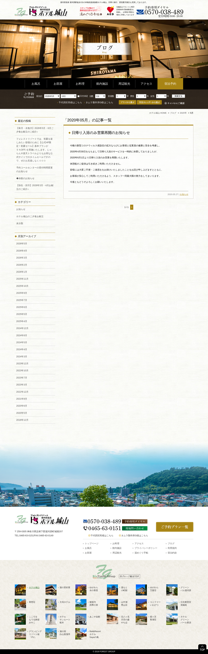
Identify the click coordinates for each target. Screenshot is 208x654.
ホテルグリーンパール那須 (186, 619)
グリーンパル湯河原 (186, 589)
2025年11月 (22, 278)
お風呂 (36, 83)
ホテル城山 (34, 587)
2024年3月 (21, 356)
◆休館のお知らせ (25, 178)
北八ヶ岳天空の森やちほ (125, 619)
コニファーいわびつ (155, 603)
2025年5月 (21, 314)
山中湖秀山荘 (124, 603)
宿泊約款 (172, 552)
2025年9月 (21, 293)
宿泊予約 (170, 83)
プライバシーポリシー (146, 548)
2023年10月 (22, 370)
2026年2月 (21, 265)
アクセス (146, 83)
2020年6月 (21, 405)
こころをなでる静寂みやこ (34, 619)
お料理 (80, 83)
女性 (152, 96)
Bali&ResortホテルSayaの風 (95, 634)
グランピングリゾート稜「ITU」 (35, 634)
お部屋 (58, 83)
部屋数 (111, 96)
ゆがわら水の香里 (94, 589)
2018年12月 (22, 420)
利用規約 (172, 548)
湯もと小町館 (124, 589)
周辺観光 (124, 83)
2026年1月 (21, 272)
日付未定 (83, 96)
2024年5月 (21, 342)
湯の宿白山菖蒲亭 (65, 632)
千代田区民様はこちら (70, 102)
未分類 (19, 223)
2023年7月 (21, 377)
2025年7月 (21, 300)
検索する (178, 96)
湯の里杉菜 (65, 587)
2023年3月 (21, 384)
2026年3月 (21, 257)
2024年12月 (22, 328)
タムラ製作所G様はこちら (99, 102)
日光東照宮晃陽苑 (186, 603)
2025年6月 (21, 307)
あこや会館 (95, 616)
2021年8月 (21, 398)
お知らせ (184, 194)
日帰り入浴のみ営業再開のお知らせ (101, 133)
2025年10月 (22, 286)
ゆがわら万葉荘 (154, 589)
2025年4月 (21, 321)
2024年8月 (21, 335)
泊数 (91, 96)
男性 (132, 96)
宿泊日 (39, 96)
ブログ (171, 543)
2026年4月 (21, 250)
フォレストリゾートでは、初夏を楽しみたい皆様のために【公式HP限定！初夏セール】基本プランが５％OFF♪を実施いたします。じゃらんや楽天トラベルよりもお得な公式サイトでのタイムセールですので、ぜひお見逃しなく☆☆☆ (34, 150)
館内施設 (102, 83)
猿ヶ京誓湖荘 (153, 618)
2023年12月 (22, 363)
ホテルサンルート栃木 (65, 619)
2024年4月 (21, 349)
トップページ (91, 543)
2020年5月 (21, 413)
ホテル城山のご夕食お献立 (30, 216)
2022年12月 (22, 391)
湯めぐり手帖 (141, 552)
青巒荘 (32, 602)
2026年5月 (21, 243)
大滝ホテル (65, 602)
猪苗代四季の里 (94, 603)
